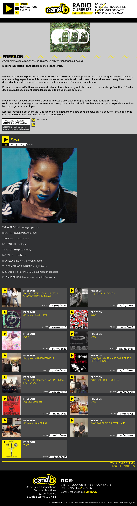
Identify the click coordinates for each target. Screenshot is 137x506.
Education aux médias (109, 13)
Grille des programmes (110, 7)
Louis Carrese (112, 502)
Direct (24, 4)
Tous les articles (123, 466)
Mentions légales (127, 502)
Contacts (103, 484)
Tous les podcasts (122, 463)
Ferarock (90, 492)
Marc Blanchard (82, 502)
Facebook (42, 119)
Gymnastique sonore (28, 8)
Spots (87, 487)
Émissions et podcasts (109, 10)
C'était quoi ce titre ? (77, 484)
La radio (100, 3)
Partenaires (70, 487)
